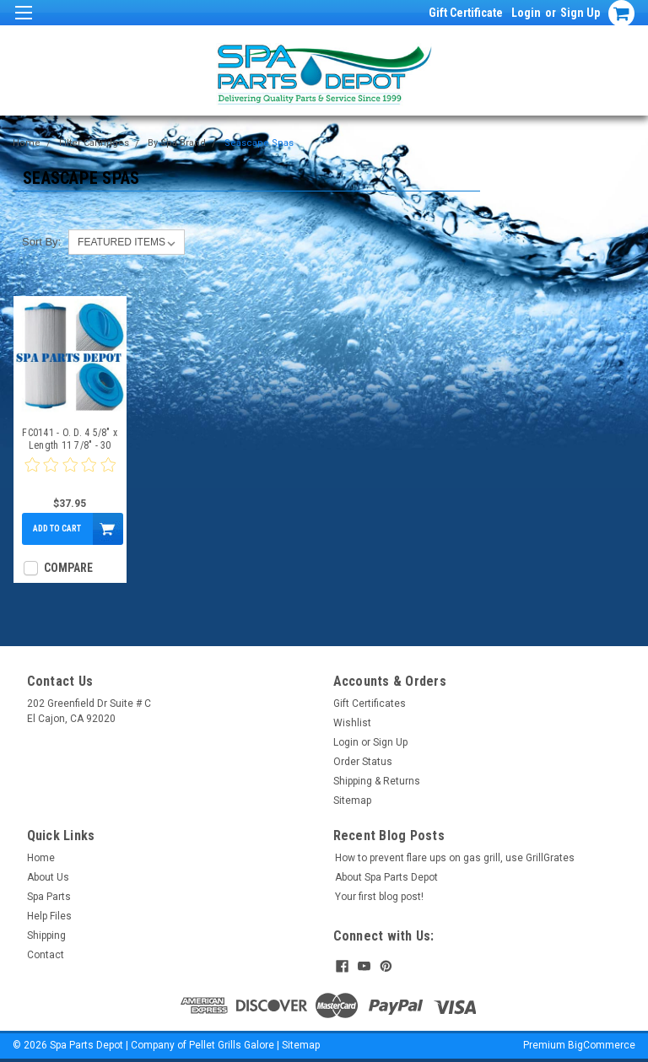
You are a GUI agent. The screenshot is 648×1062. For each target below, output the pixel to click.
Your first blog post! (379, 897)
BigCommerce (601, 1045)
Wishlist (352, 723)
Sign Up (580, 12)
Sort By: (41, 241)
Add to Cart (57, 528)
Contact (45, 955)
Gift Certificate (466, 12)
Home (26, 142)
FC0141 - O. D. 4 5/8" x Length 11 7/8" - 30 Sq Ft (69, 439)
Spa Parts (49, 897)
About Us (48, 877)
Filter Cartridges (94, 142)
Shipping (46, 935)
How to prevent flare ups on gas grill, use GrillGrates (455, 858)
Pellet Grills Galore (231, 1045)
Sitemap (352, 800)
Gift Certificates (369, 703)
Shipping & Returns (376, 781)
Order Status (362, 762)
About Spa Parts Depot (386, 877)
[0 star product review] (70, 475)
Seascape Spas (259, 142)
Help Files (49, 916)
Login (526, 12)
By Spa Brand (177, 142)
